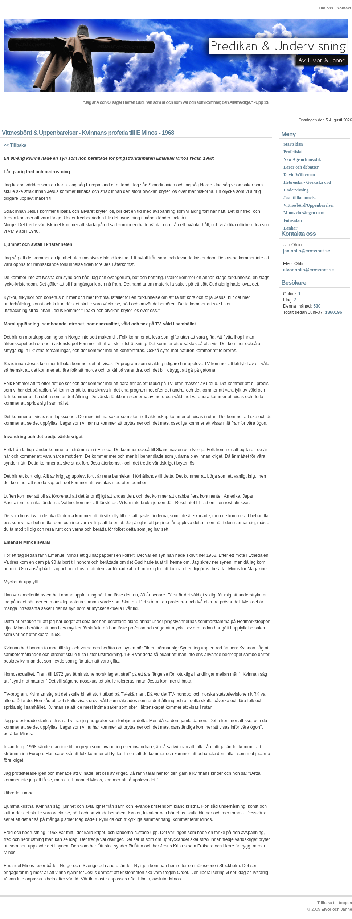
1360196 (333, 312)
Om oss (326, 8)
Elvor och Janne (337, 909)
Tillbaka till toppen (334, 902)
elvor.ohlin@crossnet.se (308, 269)
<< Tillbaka (15, 145)
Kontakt (343, 8)
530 (316, 306)
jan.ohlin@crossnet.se (306, 251)
